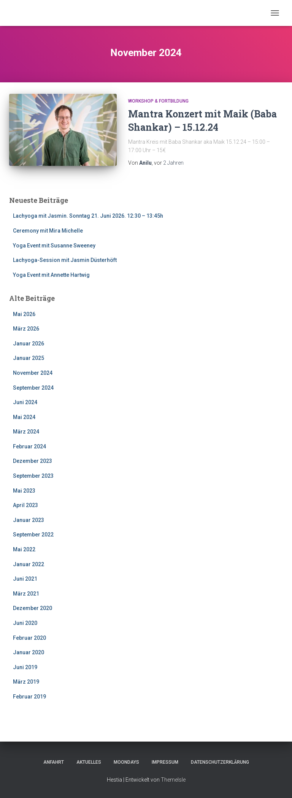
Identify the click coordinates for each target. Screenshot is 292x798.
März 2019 (26, 682)
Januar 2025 (28, 358)
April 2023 (25, 505)
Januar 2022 (28, 564)
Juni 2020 (25, 623)
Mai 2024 (24, 417)
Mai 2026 (24, 314)
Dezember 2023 (32, 461)
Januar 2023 (28, 520)
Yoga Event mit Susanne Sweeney (54, 245)
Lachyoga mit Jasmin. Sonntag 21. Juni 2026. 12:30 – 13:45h (88, 216)
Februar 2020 (29, 638)
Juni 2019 (25, 667)
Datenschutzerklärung (220, 762)
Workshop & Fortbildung (158, 101)
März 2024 (26, 432)
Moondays (126, 762)
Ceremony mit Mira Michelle (48, 231)
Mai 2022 (24, 549)
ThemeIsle (173, 780)
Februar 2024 (29, 446)
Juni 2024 (25, 402)
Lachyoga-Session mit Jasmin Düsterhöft (65, 260)
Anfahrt (53, 762)
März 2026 (26, 329)
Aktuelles (88, 762)
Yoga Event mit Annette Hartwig (51, 275)
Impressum (165, 762)
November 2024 (32, 373)
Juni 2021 (25, 579)
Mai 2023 (24, 491)
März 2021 (26, 594)
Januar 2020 (28, 652)
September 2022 (33, 534)
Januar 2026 (28, 343)
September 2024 (33, 388)
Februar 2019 (29, 697)
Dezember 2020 (32, 608)
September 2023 (33, 476)
